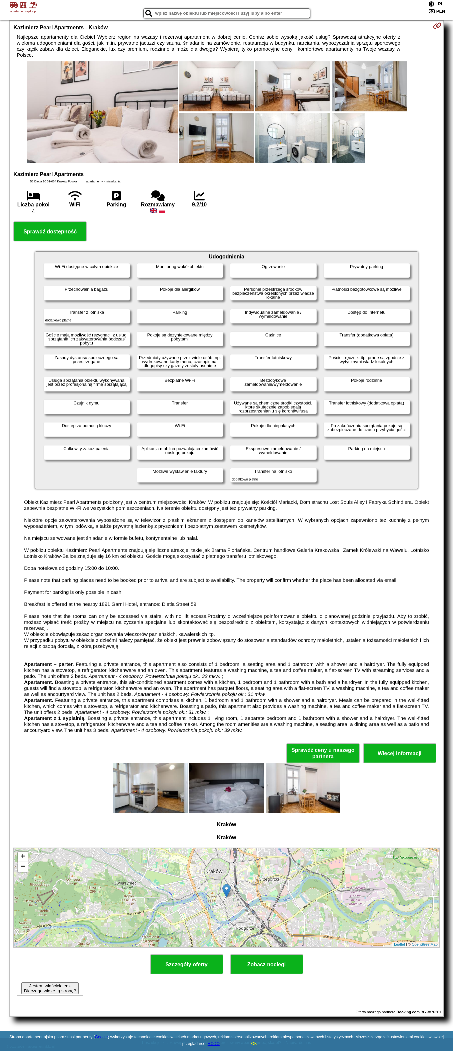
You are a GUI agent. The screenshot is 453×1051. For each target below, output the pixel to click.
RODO (214, 1043)
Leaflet (399, 944)
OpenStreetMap (425, 944)
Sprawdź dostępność (50, 231)
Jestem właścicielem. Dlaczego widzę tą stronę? (50, 988)
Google (101, 1037)
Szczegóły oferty (186, 964)
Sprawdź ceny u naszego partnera (322, 753)
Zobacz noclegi (266, 964)
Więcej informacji (399, 753)
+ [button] (23, 857)
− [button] (23, 867)
